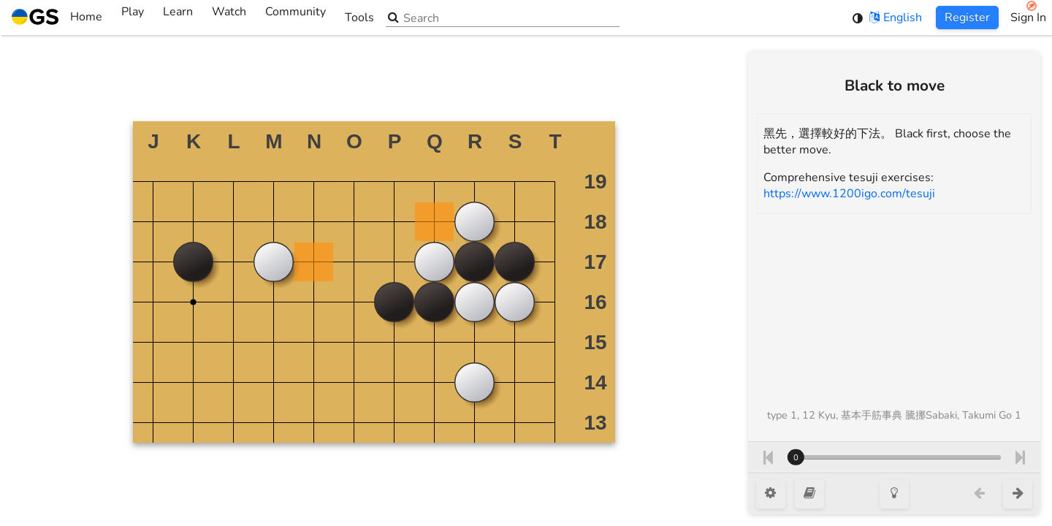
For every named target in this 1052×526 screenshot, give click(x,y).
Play (132, 17)
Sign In (1028, 17)
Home (57, 17)
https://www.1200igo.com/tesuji (849, 194)
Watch (229, 17)
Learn (178, 17)
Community (295, 17)
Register (967, 17)
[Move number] (894, 457)
